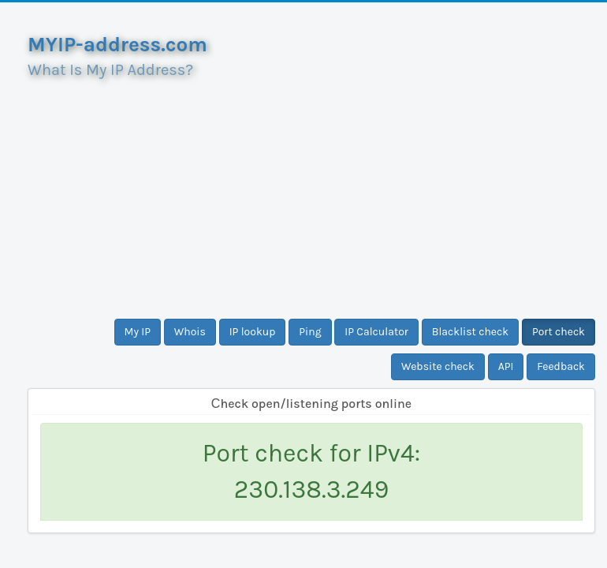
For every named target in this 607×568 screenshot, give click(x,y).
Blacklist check (470, 331)
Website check (438, 366)
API (506, 366)
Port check (558, 331)
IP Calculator (376, 331)
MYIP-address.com (117, 44)
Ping (310, 331)
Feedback (561, 366)
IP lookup (252, 331)
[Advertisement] (311, 192)
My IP (138, 331)
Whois (190, 331)
